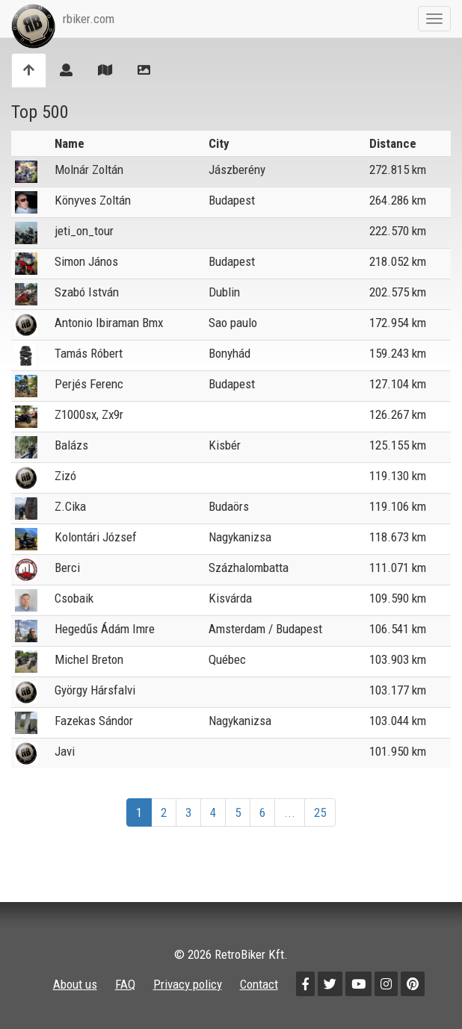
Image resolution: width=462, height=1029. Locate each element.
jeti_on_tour (84, 230)
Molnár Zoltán (89, 169)
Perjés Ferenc (89, 383)
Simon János (86, 261)
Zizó (65, 475)
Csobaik (74, 598)
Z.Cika (70, 506)
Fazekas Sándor (94, 720)
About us (75, 984)
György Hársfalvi (95, 690)
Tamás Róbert (89, 353)
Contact (259, 984)
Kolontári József (96, 536)
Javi (65, 751)
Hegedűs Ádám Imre (105, 628)
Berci (67, 567)
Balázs (71, 445)
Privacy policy (187, 984)
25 (320, 812)
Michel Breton (89, 659)
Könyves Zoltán (93, 200)
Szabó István (87, 292)
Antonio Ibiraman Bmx (109, 322)
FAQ (125, 984)
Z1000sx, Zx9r (89, 414)
